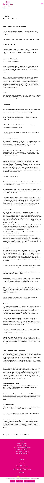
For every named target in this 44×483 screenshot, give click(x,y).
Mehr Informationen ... (35, 478)
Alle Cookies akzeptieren (29, 481)
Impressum (22, 463)
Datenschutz (22, 472)
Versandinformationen (22, 466)
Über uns (22, 459)
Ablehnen (13, 481)
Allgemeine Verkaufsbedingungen (22, 469)
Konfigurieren (19, 481)
